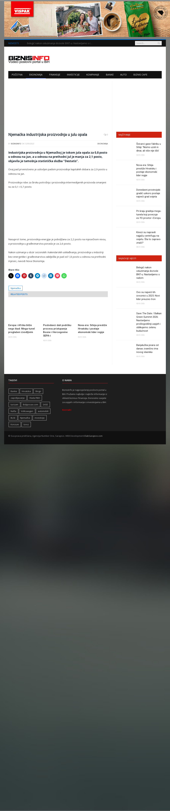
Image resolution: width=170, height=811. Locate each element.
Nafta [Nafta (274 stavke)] (13, 411)
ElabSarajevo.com (93, 436)
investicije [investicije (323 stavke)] (40, 418)
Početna (17, 74)
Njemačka (16, 288)
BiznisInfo (16, 143)
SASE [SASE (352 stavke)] (45, 405)
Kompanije (92, 74)
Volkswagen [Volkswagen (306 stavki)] (27, 411)
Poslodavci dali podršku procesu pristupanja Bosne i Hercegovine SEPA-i (57, 330)
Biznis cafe (140, 74)
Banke (110, 74)
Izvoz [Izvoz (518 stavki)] (26, 424)
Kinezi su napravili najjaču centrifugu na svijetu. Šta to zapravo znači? (148, 237)
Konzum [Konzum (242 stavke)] (15, 424)
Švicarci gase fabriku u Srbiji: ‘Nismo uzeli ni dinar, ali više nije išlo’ (148, 147)
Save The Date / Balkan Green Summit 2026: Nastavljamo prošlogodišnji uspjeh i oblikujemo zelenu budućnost (149, 322)
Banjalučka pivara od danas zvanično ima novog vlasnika (147, 349)
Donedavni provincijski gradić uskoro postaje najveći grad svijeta (148, 193)
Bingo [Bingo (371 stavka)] (38, 391)
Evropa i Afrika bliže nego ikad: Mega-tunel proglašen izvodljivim (21, 329)
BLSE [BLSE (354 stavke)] (13, 418)
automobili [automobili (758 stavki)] (43, 411)
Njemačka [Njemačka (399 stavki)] (25, 418)
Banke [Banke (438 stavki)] (14, 391)
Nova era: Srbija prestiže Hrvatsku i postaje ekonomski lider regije (92, 329)
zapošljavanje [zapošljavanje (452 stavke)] (18, 398)
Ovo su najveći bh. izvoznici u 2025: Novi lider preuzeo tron (148, 296)
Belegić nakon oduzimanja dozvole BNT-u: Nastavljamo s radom (61, 43)
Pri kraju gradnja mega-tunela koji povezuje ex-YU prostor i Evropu (148, 215)
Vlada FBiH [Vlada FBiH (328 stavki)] (34, 398)
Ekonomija (35, 74)
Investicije (73, 74)
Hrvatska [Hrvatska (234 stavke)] (26, 391)
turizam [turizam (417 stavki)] (14, 405)
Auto (123, 74)
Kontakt (66, 410)
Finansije (54, 74)
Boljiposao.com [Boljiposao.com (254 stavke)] (30, 405)
